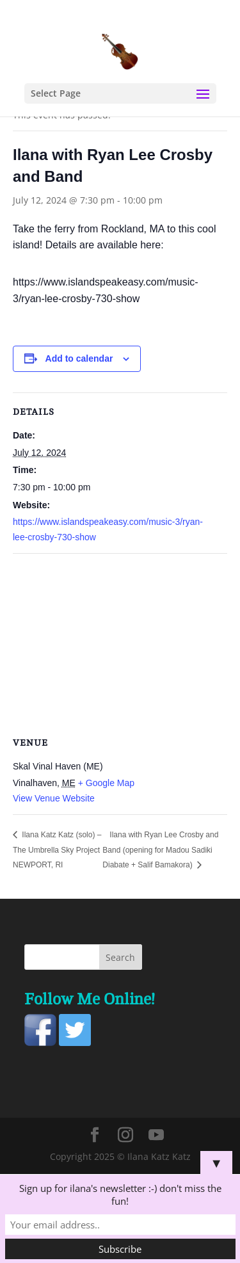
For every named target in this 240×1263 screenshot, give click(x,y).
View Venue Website (54, 798)
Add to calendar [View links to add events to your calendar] (79, 358)
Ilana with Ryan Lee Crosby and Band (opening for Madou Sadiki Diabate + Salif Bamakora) (160, 850)
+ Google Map (106, 783)
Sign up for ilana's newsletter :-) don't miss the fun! (120, 1194)
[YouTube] (156, 1135)
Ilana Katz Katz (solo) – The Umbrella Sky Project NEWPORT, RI (57, 850)
